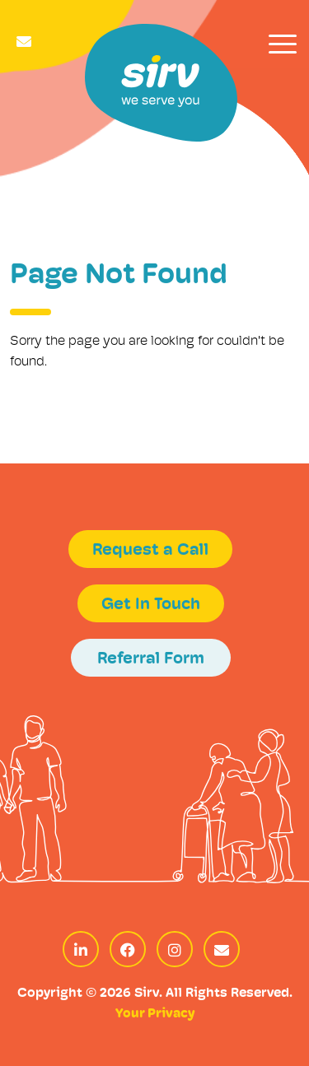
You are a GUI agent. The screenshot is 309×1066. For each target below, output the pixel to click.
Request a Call (150, 550)
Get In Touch (150, 605)
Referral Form (150, 659)
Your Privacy (154, 1014)
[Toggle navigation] (283, 44)
